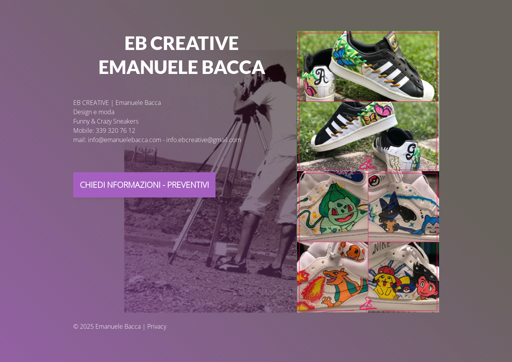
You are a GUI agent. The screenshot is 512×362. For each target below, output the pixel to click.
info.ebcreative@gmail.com (203, 140)
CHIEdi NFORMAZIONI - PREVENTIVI (144, 184)
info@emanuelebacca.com (124, 140)
